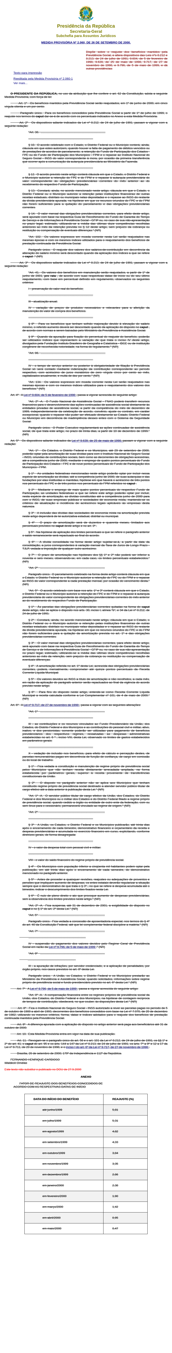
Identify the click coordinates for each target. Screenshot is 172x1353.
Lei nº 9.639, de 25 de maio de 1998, (97, 440)
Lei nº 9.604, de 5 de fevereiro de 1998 (50, 395)
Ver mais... (20, 83)
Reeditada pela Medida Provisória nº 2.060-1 (43, 78)
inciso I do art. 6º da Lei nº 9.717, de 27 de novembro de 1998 (107, 1047)
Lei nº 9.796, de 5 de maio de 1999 (72, 947)
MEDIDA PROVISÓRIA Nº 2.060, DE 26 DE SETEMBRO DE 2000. (86, 42)
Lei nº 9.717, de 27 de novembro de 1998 (52, 705)
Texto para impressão (27, 72)
